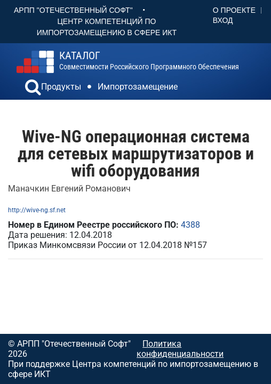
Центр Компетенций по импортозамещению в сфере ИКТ (107, 27)
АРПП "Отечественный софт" (73, 10)
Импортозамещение (138, 87)
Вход (223, 20)
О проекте (234, 10)
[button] (33, 88)
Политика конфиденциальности (180, 349)
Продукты (61, 87)
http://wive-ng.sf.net (37, 210)
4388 (190, 225)
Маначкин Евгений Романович (69, 188)
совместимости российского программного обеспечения (149, 60)
